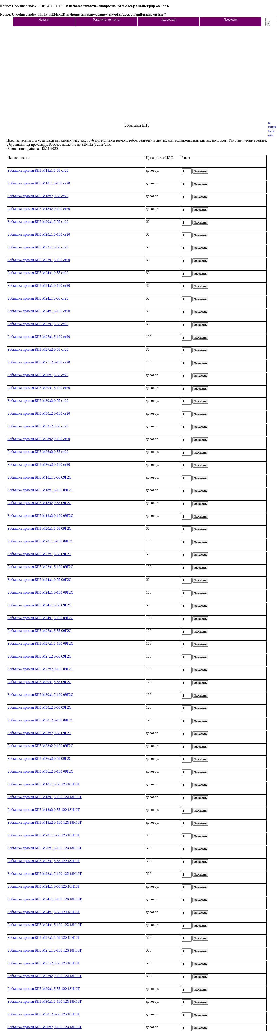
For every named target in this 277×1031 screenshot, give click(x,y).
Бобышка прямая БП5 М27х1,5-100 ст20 (39, 337)
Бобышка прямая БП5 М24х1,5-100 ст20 (39, 311)
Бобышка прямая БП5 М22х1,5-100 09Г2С (40, 567)
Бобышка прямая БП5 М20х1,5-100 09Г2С (40, 541)
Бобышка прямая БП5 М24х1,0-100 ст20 (39, 285)
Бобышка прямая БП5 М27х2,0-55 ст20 (38, 349)
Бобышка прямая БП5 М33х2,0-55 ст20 (38, 426)
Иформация (168, 19)
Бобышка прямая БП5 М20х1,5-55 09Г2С (40, 528)
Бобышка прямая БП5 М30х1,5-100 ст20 (39, 388)
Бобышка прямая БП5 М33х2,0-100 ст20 (39, 439)
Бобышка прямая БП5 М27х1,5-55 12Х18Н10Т (44, 937)
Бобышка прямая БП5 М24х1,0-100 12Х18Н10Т (45, 899)
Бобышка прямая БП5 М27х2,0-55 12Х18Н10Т (44, 963)
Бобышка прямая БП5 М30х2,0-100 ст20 (39, 413)
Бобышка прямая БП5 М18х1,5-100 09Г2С (40, 490)
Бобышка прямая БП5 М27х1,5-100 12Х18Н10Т (45, 950)
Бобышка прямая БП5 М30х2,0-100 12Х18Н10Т (45, 1027)
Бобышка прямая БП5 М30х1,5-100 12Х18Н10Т (45, 1001)
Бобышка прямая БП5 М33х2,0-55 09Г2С (40, 733)
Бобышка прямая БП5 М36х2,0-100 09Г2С (40, 771)
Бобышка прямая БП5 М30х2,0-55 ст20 (38, 400)
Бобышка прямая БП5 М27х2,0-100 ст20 (39, 362)
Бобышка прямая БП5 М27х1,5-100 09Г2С (40, 643)
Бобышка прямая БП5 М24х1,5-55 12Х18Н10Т (44, 912)
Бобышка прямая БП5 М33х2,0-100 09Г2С (40, 746)
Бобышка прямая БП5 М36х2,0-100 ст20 (39, 464)
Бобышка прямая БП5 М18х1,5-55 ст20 (38, 170)
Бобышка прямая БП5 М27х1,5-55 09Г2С (40, 631)
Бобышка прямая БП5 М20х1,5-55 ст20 (38, 222)
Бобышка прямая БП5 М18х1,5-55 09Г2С (40, 477)
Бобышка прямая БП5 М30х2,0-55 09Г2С (40, 707)
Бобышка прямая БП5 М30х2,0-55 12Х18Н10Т (44, 1014)
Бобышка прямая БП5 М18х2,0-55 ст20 (38, 196)
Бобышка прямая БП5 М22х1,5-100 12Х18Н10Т (45, 874)
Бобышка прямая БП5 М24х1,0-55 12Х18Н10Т (44, 886)
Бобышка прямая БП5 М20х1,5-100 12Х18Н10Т (45, 848)
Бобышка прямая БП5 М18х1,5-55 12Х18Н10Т (44, 784)
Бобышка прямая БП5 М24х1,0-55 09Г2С (40, 579)
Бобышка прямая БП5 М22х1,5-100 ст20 (39, 260)
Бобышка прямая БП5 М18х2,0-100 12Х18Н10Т (45, 822)
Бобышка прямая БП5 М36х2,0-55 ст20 (38, 452)
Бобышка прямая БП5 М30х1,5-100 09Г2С (40, 695)
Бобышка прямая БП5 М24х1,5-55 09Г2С (40, 605)
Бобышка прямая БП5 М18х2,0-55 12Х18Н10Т (44, 810)
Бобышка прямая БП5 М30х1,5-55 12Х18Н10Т (44, 989)
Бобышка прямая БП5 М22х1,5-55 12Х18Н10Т (44, 861)
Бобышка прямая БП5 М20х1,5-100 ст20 (39, 234)
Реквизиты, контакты (106, 19)
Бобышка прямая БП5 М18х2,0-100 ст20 (39, 209)
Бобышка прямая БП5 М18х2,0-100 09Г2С (40, 516)
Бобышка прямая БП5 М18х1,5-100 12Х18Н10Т (45, 797)
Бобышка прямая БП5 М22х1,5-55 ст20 (38, 247)
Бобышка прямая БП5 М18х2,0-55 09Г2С (40, 503)
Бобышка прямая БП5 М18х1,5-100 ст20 (39, 183)
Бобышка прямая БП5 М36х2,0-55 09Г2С (40, 758)
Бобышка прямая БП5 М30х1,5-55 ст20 (38, 375)
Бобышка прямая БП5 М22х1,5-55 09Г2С (40, 554)
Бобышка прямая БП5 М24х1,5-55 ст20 (38, 298)
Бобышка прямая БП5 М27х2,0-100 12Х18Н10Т (45, 976)
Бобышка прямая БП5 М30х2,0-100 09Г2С (40, 720)
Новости (44, 19)
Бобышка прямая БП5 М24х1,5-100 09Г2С (40, 618)
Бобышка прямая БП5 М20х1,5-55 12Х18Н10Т (44, 835)
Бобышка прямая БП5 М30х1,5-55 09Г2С (40, 682)
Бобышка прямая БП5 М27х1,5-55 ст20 (38, 324)
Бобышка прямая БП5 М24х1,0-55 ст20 (38, 273)
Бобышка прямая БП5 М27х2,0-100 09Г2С (40, 669)
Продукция (230, 19)
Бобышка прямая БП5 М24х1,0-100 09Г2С (40, 592)
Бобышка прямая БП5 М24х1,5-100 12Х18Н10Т (45, 925)
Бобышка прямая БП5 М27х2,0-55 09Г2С (40, 656)
